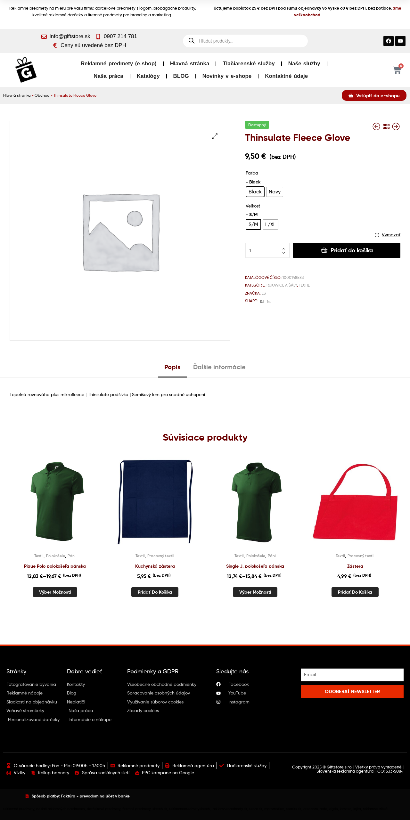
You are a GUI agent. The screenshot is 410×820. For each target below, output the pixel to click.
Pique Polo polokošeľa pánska (55, 566)
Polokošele (55, 555)
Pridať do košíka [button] (155, 592)
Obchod (42, 95)
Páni (72, 555)
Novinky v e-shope (227, 76)
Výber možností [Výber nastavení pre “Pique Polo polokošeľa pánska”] (55, 592)
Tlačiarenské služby (249, 64)
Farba (252, 172)
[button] (215, 136)
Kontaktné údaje (286, 76)
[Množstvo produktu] (267, 250)
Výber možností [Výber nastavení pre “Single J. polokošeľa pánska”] (255, 592)
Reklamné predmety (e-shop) (119, 64)
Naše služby (304, 64)
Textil (304, 285)
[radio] (255, 192)
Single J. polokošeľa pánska (255, 566)
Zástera (355, 566)
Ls (264, 293)
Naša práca (108, 76)
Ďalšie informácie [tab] (219, 367)
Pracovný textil (160, 555)
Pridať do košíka (352, 250)
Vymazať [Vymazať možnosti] (391, 234)
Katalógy (148, 76)
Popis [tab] (172, 367)
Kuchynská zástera (155, 566)
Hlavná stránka (189, 64)
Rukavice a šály (281, 285)
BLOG (181, 76)
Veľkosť (253, 205)
